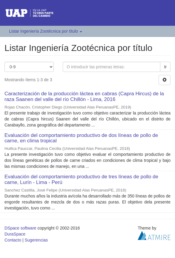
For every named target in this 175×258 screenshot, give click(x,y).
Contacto (12, 240)
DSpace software (20, 228)
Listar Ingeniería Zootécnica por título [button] (45, 31)
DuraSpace (14, 234)
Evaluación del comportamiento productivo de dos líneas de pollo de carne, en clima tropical (81, 138)
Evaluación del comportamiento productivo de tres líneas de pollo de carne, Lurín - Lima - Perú (81, 179)
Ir (165, 66)
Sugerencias (36, 240)
